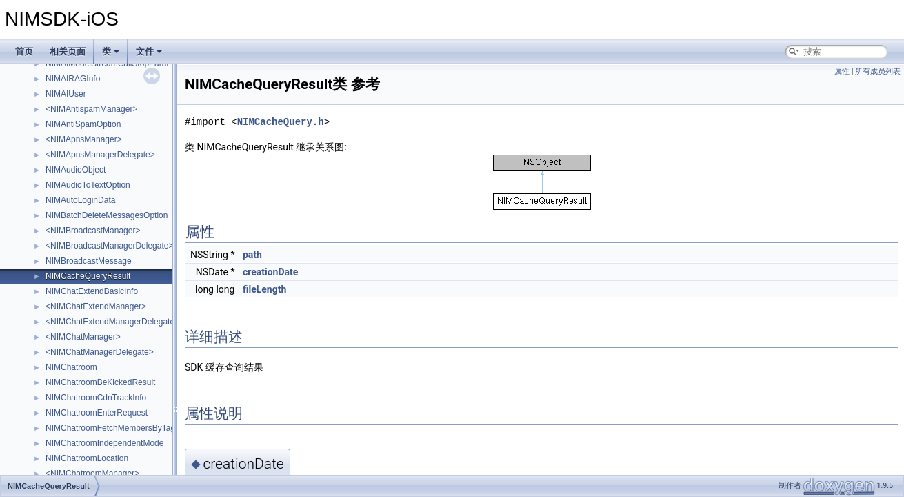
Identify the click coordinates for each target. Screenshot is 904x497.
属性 (842, 71)
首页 (24, 51)
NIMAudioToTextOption (88, 185)
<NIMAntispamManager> (91, 109)
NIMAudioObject (76, 170)
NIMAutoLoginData (80, 200)
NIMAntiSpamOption (83, 124)
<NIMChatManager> (83, 337)
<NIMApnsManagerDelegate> (100, 154)
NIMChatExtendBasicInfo (92, 291)
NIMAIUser (66, 94)
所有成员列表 (878, 71)
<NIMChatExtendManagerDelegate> (112, 322)
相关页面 (68, 51)
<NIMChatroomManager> (92, 473)
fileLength (264, 289)
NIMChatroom (71, 367)
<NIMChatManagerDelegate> (100, 352)
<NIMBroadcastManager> (93, 230)
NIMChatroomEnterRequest (97, 413)
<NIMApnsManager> (84, 139)
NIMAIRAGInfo (73, 79)
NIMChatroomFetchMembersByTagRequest (126, 428)
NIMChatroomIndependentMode (104, 443)
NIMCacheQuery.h (280, 121)
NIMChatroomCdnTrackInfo (96, 397)
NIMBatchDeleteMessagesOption (107, 215)
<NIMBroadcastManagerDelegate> (109, 246)
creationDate (270, 271)
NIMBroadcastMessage (89, 261)
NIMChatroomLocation (87, 458)
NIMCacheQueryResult (88, 276)
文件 (149, 51)
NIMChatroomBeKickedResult (100, 382)
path (252, 254)
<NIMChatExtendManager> (96, 306)
